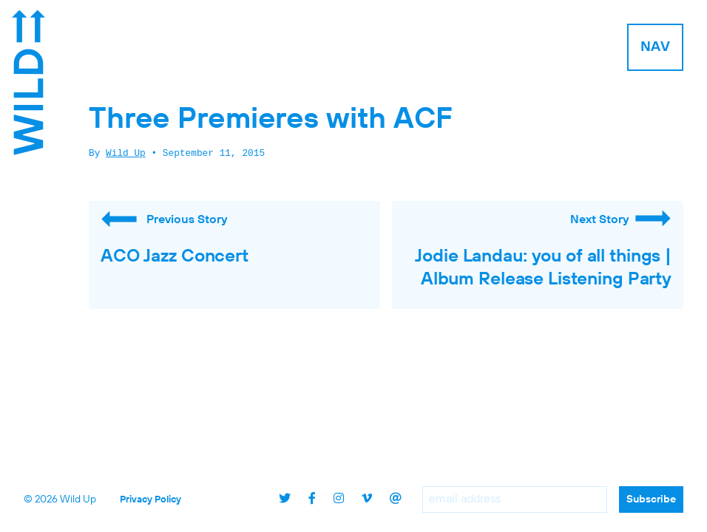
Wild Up (126, 153)
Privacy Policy (150, 500)
